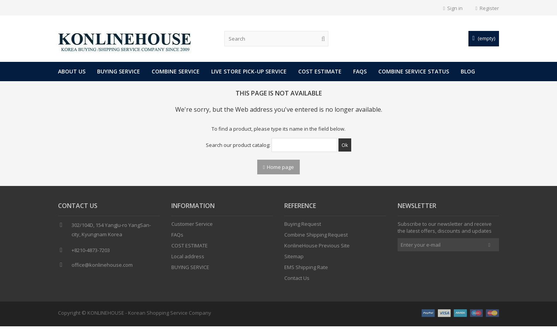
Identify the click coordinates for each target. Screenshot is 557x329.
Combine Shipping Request (316, 238)
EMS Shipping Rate (306, 270)
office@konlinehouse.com (102, 268)
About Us (71, 71)
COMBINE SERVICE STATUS (413, 71)
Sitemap (294, 259)
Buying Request (302, 227)
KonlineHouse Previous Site (317, 248)
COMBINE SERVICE (176, 71)
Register (487, 8)
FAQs (360, 71)
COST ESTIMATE (320, 71)
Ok (345, 144)
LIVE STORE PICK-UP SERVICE (249, 71)
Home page (278, 167)
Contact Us (296, 281)
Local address (187, 259)
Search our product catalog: (238, 144)
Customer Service (192, 227)
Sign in (453, 8)
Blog (468, 71)
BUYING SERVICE (118, 71)
